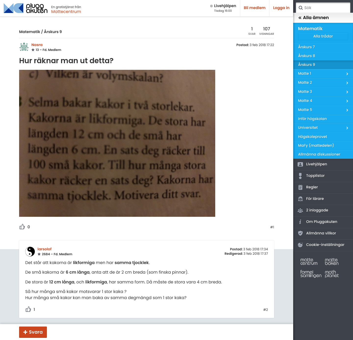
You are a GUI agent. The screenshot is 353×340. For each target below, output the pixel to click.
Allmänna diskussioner (319, 154)
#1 (272, 227)
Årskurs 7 (306, 47)
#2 (265, 310)
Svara (36, 332)
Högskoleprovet (312, 136)
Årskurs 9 (53, 32)
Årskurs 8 (306, 56)
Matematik (29, 32)
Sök (300, 7)
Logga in (281, 8)
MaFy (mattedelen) (316, 145)
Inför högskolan (312, 118)
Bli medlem (255, 8)
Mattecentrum (66, 11)
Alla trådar (323, 36)
